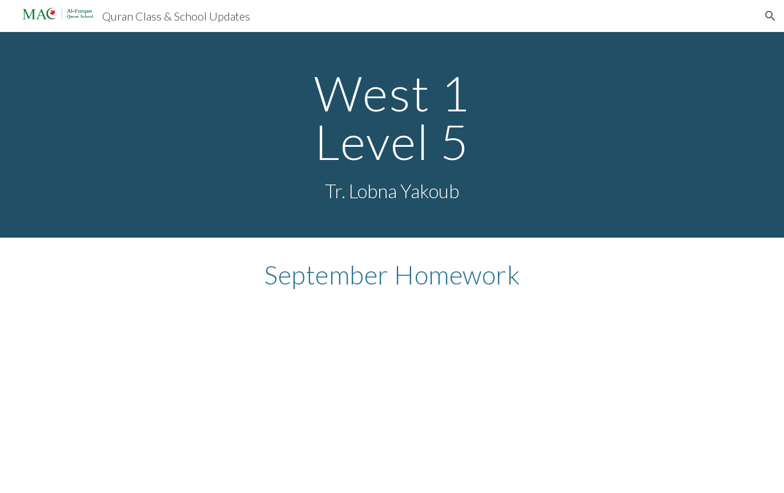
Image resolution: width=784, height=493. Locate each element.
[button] (770, 16)
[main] (392, 135)
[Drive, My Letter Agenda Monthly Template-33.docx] (391, 389)
